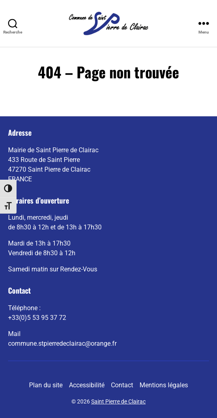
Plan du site (46, 385)
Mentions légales (164, 385)
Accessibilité (86, 385)
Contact (122, 385)
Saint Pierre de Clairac (118, 401)
